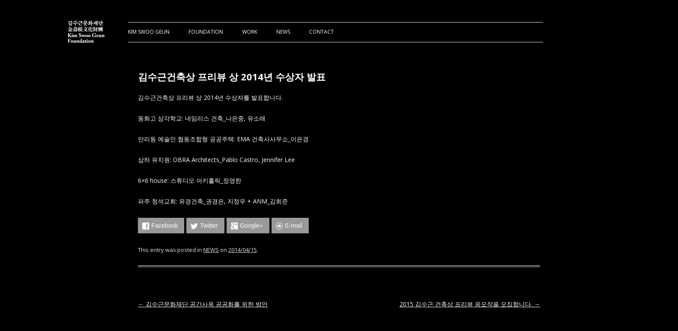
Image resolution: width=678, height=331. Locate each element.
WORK (249, 31)
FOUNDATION (206, 31)
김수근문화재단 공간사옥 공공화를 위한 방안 (203, 304)
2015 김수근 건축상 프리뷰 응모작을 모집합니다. (470, 304)
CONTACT (321, 31)
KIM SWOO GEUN (149, 31)
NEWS (283, 31)
